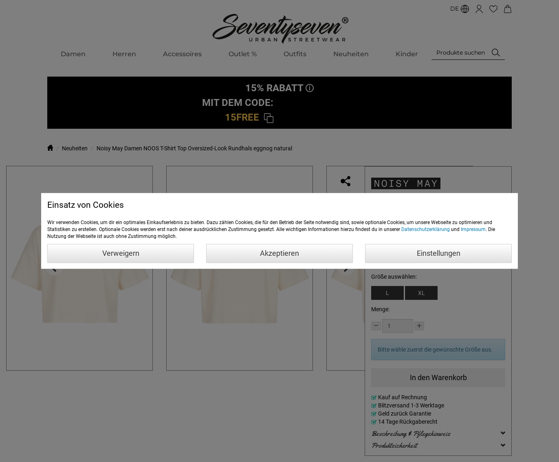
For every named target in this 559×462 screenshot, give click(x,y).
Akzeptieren (279, 253)
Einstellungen (438, 253)
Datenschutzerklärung (425, 229)
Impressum (473, 229)
